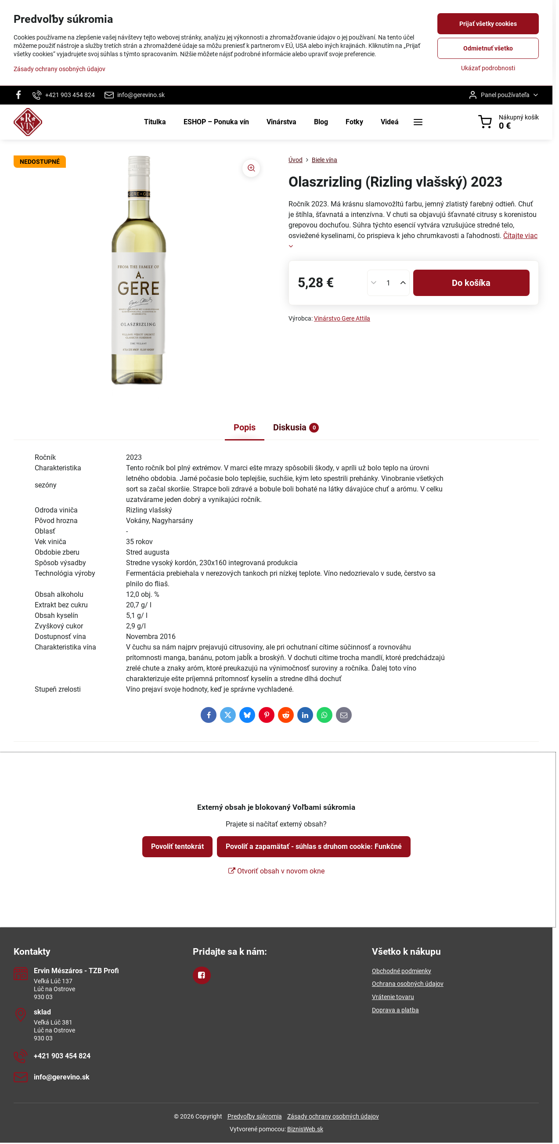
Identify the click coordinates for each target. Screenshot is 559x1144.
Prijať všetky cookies (488, 23)
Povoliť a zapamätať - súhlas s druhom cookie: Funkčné (314, 846)
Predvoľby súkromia (254, 1116)
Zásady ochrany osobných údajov (333, 1116)
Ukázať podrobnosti (488, 68)
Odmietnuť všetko (488, 48)
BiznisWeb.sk (305, 1129)
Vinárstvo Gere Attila (342, 318)
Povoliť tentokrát (177, 846)
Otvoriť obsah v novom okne (276, 871)
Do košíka (471, 283)
